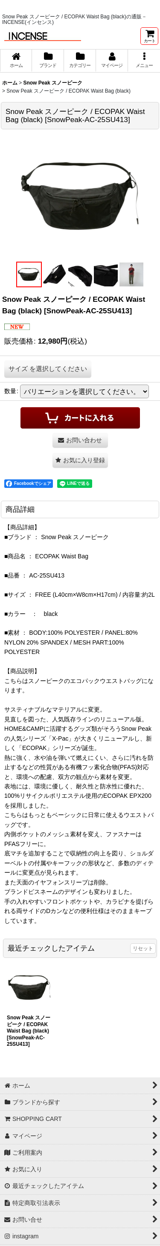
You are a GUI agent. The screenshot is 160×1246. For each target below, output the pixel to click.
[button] (144, 61)
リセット (143, 948)
